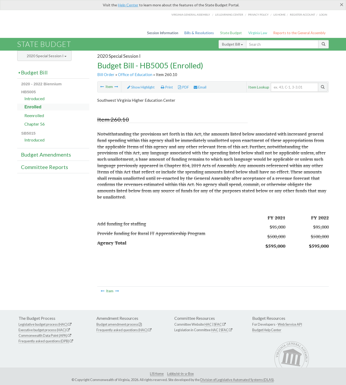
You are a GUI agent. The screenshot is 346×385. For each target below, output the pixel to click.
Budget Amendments (46, 154)
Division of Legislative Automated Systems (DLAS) (237, 380)
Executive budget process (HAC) (42, 330)
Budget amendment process (117, 324)
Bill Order (105, 74)
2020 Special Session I (46, 56)
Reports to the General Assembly (299, 33)
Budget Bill (232, 44)
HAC (208, 324)
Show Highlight (141, 87)
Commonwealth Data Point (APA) (43, 335)
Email (200, 87)
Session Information (162, 33)
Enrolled (32, 107)
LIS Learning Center (229, 14)
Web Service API (290, 324)
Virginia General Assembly (190, 14)
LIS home (279, 14)
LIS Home (157, 373)
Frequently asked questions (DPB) (44, 341)
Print (167, 87)
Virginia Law (257, 33)
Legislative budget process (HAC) (43, 324)
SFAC (218, 324)
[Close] (342, 4)
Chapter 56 (34, 123)
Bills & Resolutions (199, 33)
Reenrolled (34, 115)
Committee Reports (44, 167)
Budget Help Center (266, 330)
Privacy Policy (258, 14)
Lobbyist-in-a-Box (180, 373)
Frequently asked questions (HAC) (122, 330)
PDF (183, 87)
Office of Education (135, 74)
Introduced (34, 98)
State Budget (231, 33)
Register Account (302, 14)
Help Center (128, 5)
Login (323, 14)
